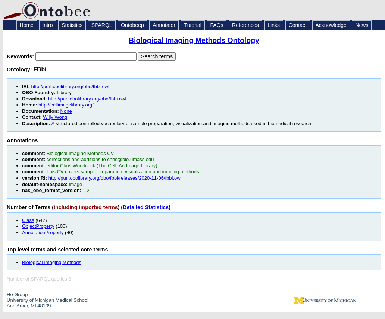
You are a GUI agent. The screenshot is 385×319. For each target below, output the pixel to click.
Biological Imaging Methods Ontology (194, 40)
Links (273, 25)
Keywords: (21, 56)
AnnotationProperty (42, 232)
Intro (48, 25)
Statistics (72, 25)
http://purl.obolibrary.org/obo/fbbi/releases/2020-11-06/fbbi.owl (115, 178)
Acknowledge (331, 25)
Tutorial (192, 25)
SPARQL (101, 25)
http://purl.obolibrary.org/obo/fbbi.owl (70, 86)
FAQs (216, 25)
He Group (17, 294)
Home (27, 25)
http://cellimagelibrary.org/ (66, 105)
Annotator (164, 25)
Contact (298, 25)
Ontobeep (132, 25)
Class (28, 220)
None (66, 111)
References (245, 25)
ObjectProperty (38, 226)
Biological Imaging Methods (51, 262)
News (361, 25)
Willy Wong (55, 117)
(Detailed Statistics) (145, 207)
